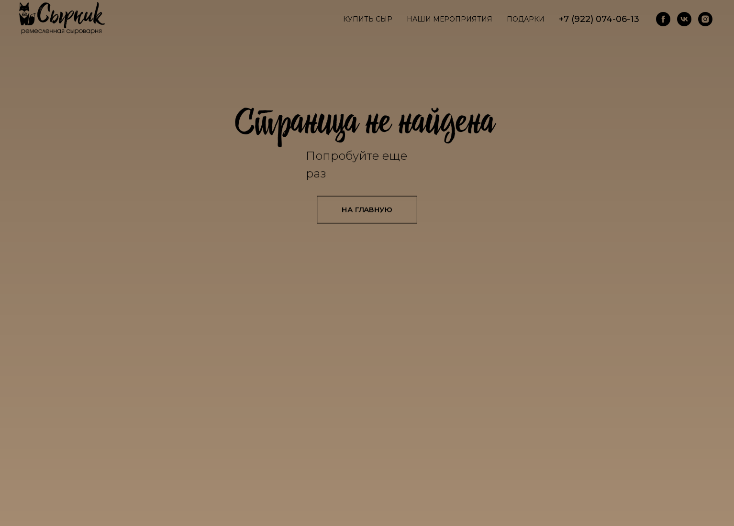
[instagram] (705, 19)
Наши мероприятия (449, 19)
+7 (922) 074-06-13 (599, 19)
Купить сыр (367, 19)
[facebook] (663, 19)
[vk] (684, 19)
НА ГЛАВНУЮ (367, 209)
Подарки (526, 19)
